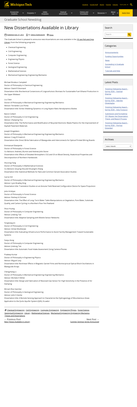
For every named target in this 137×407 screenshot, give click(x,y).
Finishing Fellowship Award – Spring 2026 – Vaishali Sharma (116, 91)
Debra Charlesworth (38, 35)
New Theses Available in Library (17, 322)
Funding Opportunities (114, 56)
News (52, 35)
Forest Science (83, 310)
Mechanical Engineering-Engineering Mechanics (70, 313)
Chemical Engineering (16, 310)
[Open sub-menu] (128, 4)
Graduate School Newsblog (22, 19)
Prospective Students (12, 13)
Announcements (111, 52)
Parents (108, 5)
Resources (97, 13)
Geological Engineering (13, 313)
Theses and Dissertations (14, 316)
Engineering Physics (68, 310)
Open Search (131, 4)
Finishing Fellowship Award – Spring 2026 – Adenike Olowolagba (116, 100)
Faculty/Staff (94, 5)
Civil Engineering (32, 310)
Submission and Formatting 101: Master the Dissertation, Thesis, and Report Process (116, 116)
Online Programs (44, 13)
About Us (111, 13)
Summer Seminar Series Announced (84, 322)
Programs (28, 13)
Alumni (102, 5)
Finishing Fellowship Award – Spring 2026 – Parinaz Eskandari (116, 125)
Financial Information (62, 13)
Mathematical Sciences (40, 313)
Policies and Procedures (81, 13)
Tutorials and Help (112, 71)
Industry (115, 5)
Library (27, 313)
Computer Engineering (50, 310)
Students (85, 5)
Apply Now (126, 13)
